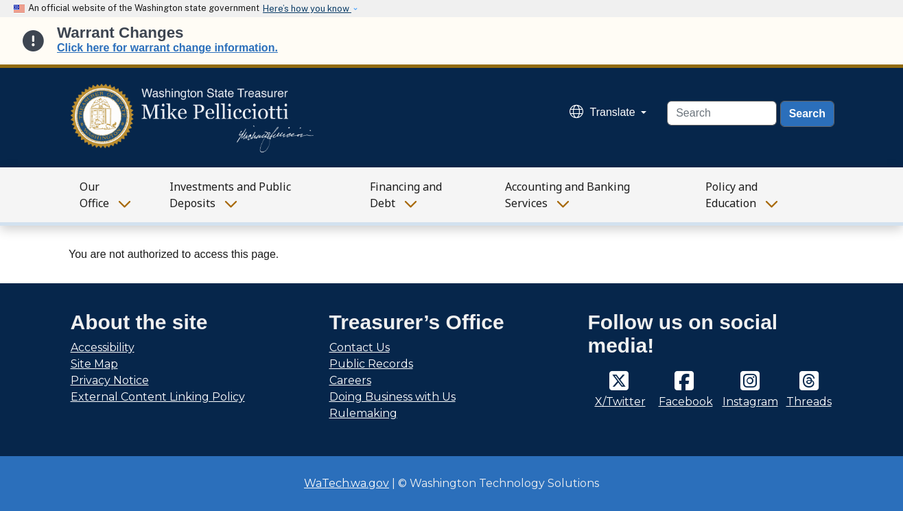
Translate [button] (604, 112)
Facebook (686, 401)
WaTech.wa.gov (346, 483)
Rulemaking (363, 413)
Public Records (371, 363)
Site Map (94, 363)
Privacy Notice (110, 380)
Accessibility (102, 347)
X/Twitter (620, 401)
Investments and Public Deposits (230, 195)
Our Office (94, 195)
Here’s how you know (307, 8)
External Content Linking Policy (158, 396)
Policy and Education (731, 195)
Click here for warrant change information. (167, 48)
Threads (809, 401)
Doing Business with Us (392, 396)
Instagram (750, 401)
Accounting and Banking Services (567, 195)
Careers (350, 380)
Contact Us (359, 347)
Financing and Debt (406, 195)
